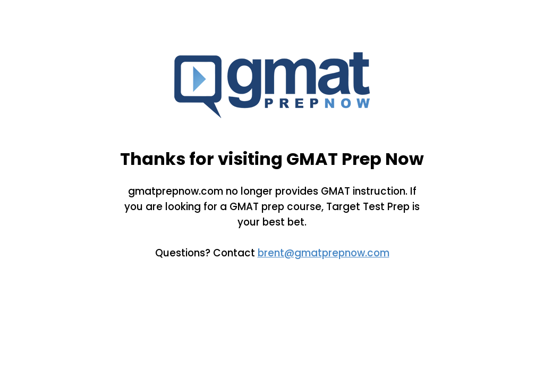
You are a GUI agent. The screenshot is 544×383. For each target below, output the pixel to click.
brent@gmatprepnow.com (323, 253)
